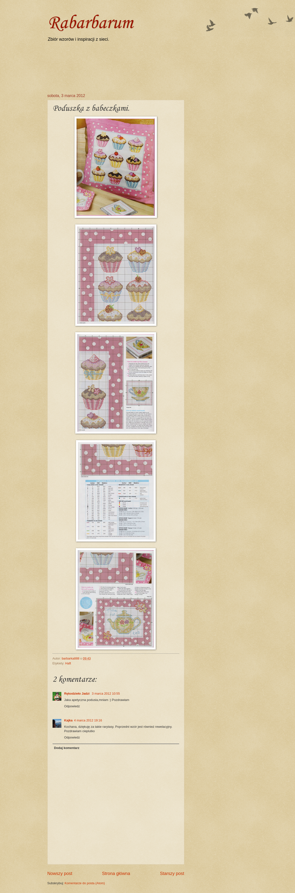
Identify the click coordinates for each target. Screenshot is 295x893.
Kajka (68, 720)
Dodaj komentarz (66, 748)
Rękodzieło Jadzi (77, 693)
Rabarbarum (90, 23)
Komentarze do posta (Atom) (85, 883)
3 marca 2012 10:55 (106, 693)
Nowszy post (59, 873)
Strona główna (116, 873)
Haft (68, 663)
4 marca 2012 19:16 (88, 720)
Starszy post (172, 873)
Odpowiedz (72, 706)
